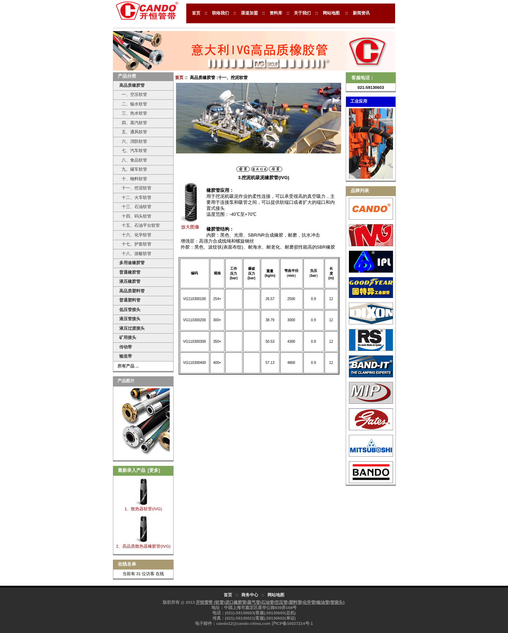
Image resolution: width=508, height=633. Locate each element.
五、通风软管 (133, 131)
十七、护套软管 (135, 244)
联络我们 (220, 13)
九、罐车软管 (133, 169)
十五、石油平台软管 (139, 225)
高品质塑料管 (132, 290)
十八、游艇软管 (135, 253)
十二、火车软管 (135, 197)
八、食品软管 (133, 160)
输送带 (125, 356)
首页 (196, 13)
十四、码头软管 (135, 216)
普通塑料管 (129, 300)
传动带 (125, 347)
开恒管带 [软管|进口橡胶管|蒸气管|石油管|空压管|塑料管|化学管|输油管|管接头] (270, 602)
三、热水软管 (133, 113)
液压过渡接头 (132, 328)
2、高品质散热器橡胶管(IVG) (143, 546)
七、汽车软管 (133, 150)
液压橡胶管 (129, 281)
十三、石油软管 (135, 206)
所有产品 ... (128, 366)
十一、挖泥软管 (135, 187)
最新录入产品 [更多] (139, 470)
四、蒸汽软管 (133, 122)
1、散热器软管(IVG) (143, 508)
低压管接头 (129, 309)
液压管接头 (129, 318)
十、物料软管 (133, 178)
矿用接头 (127, 337)
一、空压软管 (133, 94)
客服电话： (362, 77)
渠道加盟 (249, 13)
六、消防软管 (133, 141)
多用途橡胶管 (132, 262)
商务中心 (249, 594)
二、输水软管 (133, 104)
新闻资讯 (361, 13)
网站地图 (331, 13)
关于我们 (302, 13)
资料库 (276, 13)
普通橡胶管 (129, 272)
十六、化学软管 (135, 234)
